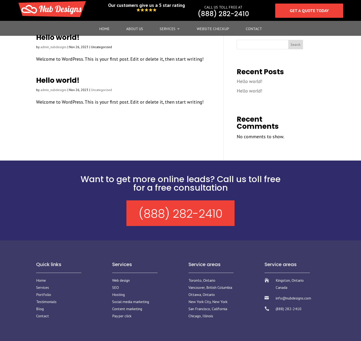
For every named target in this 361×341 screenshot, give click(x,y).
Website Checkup (213, 29)
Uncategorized (101, 90)
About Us (134, 29)
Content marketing (127, 308)
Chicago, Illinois (200, 315)
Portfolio (43, 294)
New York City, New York (207, 301)
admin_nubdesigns (53, 47)
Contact (254, 29)
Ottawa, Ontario (201, 294)
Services (167, 29)
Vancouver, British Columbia (210, 287)
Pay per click (121, 315)
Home (104, 29)
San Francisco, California (207, 308)
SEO (115, 287)
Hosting (118, 294)
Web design (121, 280)
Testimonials (46, 301)
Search (295, 44)
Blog (40, 308)
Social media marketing (130, 301)
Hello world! (58, 37)
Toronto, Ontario (201, 280)
